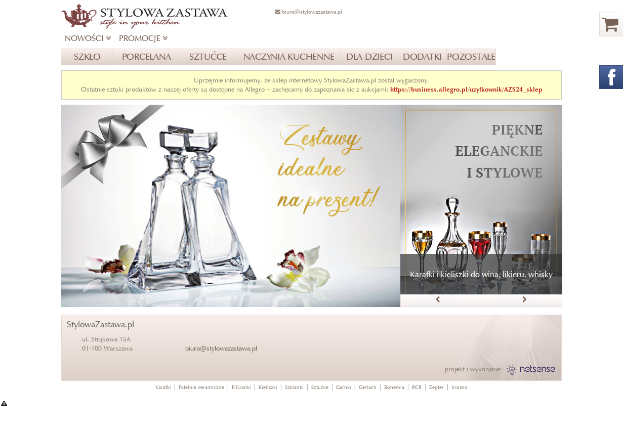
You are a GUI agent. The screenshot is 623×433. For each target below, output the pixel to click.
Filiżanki (241, 387)
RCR (417, 387)
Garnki (343, 387)
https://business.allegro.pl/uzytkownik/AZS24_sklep (466, 89)
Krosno (459, 387)
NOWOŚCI (88, 38)
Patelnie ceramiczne (201, 387)
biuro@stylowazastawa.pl (221, 348)
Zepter (436, 387)
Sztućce (319, 387)
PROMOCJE (143, 38)
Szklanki (294, 387)
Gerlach (368, 387)
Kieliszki (268, 387)
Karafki (163, 387)
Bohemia (394, 387)
